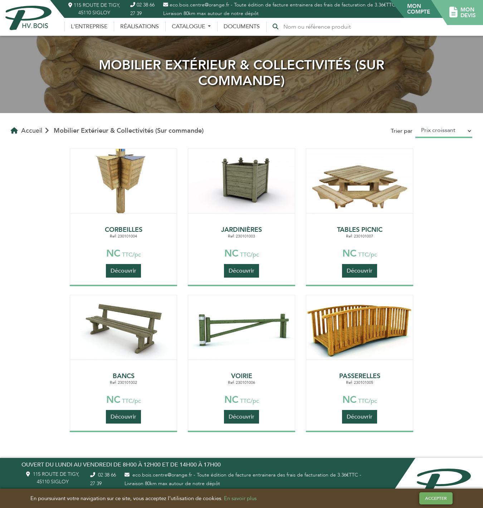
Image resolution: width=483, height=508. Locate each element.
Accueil (26, 130)
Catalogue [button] (189, 26)
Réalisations (139, 26)
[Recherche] (318, 26)
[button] (418, 9)
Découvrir (123, 271)
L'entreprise (89, 26)
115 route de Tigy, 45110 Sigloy (94, 9)
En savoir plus (240, 498)
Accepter (436, 498)
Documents (242, 26)
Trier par (402, 131)
